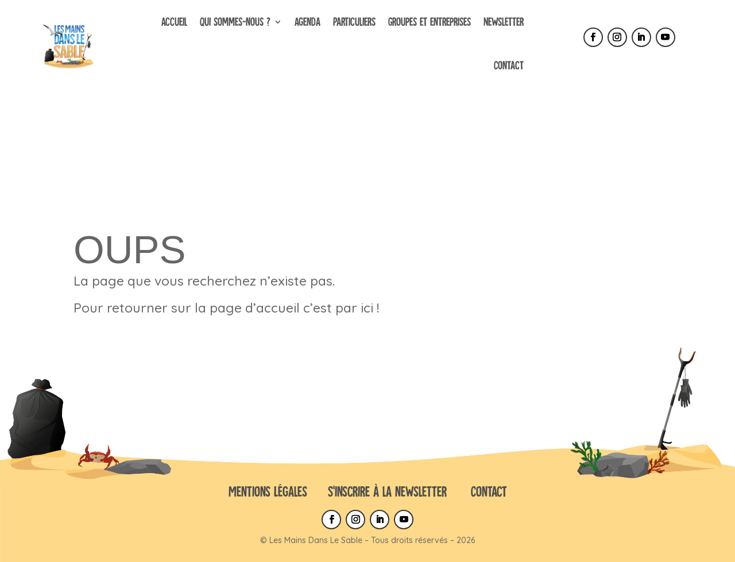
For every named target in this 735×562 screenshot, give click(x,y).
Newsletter (503, 21)
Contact (509, 65)
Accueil (174, 21)
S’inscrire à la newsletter (387, 491)
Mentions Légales (268, 491)
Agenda (307, 21)
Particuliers (354, 21)
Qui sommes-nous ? (235, 21)
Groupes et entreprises (429, 21)
